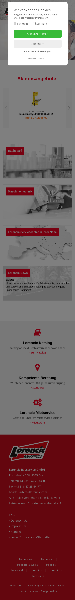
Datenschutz (42, 58)
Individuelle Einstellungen (37, 51)
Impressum (32, 58)
